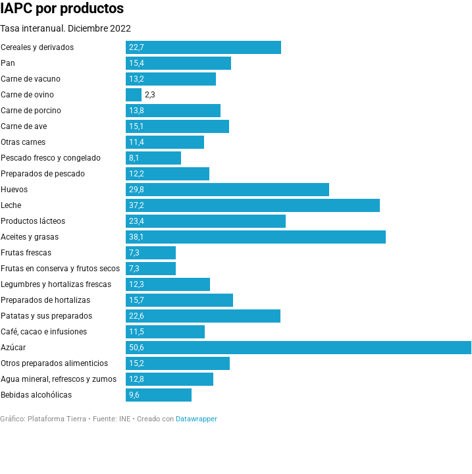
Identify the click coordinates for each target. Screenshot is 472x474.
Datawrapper (196, 419)
